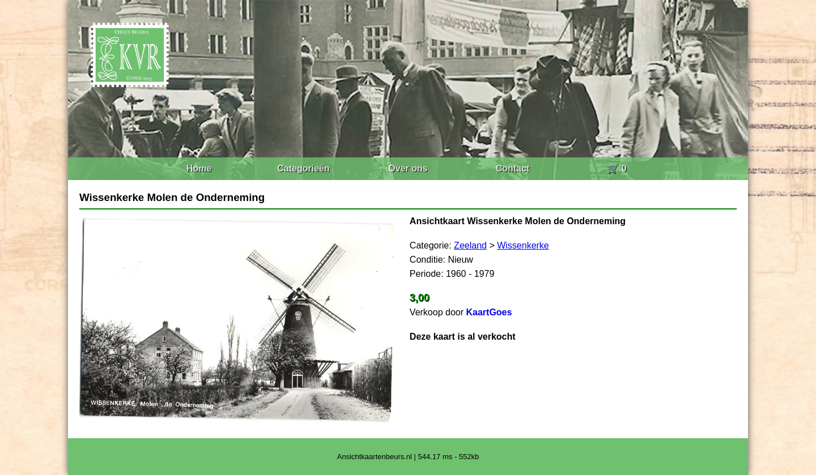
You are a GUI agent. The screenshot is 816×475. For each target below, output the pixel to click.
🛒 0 (616, 168)
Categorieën (303, 168)
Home (198, 168)
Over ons (407, 168)
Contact (513, 168)
